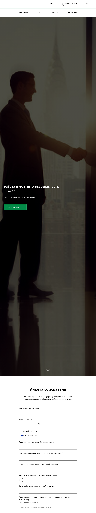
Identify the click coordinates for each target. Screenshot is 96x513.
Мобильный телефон (28, 431)
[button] (70, 4)
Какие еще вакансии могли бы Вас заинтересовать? (41, 453)
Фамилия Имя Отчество (29, 409)
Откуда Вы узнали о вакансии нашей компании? (39, 464)
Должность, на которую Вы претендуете (36, 442)
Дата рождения (25, 420)
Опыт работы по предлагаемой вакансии (36, 486)
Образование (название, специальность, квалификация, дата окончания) (45, 498)
